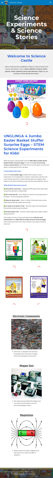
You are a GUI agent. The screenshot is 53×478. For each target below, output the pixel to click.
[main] (26, 27)
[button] (2, 2)
